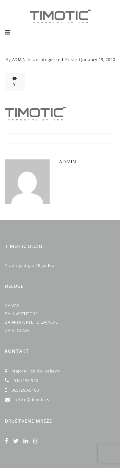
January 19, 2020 (98, 59)
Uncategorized (48, 59)
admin (19, 59)
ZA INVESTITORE (21, 314)
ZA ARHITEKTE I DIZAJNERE (31, 322)
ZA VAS (12, 305)
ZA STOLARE (17, 330)
